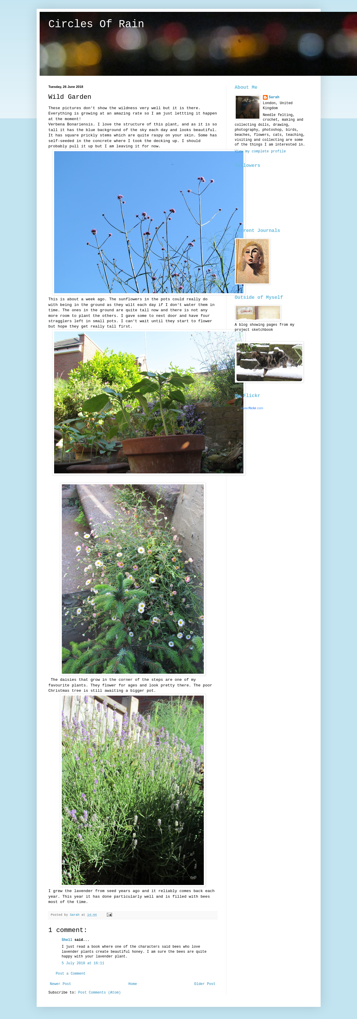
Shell (67, 940)
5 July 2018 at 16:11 (83, 963)
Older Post (204, 984)
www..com (252, 408)
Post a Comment (71, 974)
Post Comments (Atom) (99, 993)
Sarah (274, 97)
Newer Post (60, 984)
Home (132, 984)
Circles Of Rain (96, 24)
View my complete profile (260, 151)
